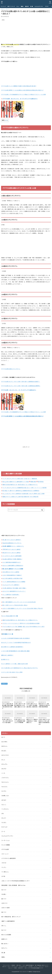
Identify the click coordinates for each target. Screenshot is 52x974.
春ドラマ (3, 912)
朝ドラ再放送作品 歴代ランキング (11, 916)
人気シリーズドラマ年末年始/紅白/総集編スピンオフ (15, 881)
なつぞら (3, 791)
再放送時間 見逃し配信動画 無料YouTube (13, 885)
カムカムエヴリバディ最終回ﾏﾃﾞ (11, 585)
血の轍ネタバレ (5, 659)
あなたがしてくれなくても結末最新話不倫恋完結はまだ (16, 642)
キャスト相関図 (5, 845)
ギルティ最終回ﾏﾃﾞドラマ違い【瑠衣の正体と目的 (14, 663)
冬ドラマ (3, 889)
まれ (2, 813)
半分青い (3, 894)
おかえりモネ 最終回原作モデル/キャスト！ (14, 591)
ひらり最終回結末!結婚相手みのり (11, 562)
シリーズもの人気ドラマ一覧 (10, 616)
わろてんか (4, 827)
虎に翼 (31, 6)
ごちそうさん (5, 777)
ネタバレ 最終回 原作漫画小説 (28, 965)
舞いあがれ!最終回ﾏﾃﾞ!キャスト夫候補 (12, 568)
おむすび (3, 768)
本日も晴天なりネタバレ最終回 (10, 572)
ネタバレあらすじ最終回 (11, 549)
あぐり (3, 737)
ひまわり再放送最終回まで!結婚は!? (12, 575)
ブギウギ (46, 6)
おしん (18, 6)
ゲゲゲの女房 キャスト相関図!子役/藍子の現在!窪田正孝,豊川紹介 (18, 86)
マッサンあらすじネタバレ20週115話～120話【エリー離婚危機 (20, 478)
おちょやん (4, 764)
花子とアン (4, 948)
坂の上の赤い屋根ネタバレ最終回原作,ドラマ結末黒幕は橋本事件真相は (23, 481)
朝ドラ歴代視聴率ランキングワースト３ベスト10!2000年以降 (19, 602)
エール (3, 831)
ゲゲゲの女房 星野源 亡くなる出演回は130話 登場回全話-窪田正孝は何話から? (22, 90)
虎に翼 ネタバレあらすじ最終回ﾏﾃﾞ (11, 539)
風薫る (22, 6)
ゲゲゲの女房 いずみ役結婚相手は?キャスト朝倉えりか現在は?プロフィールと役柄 (23, 94)
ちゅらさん (4, 786)
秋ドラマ (3, 930)
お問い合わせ (18, 965)
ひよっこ (3, 804)
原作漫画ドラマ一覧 (7, 634)
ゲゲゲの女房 (5, 849)
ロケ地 (3, 876)
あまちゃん (4, 746)
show (6, 120)
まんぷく (3, 818)
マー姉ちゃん (5, 872)
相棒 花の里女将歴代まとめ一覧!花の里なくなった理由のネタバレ (20, 484)
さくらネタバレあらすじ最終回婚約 (12, 556)
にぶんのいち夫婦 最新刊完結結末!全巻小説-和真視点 (15, 638)
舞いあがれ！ (5, 943)
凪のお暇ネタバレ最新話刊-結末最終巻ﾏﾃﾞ (12, 646)
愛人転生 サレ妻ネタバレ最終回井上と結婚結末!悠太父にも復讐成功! (20, 490)
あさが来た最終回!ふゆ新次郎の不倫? (12, 578)
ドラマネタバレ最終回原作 (8, 858)
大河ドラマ (5, 683)
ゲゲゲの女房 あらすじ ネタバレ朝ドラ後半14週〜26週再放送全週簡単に (20, 386)
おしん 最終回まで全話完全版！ (11, 594)
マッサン (3, 867)
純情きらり (4, 939)
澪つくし (3, 925)
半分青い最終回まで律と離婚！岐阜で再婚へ (14, 588)
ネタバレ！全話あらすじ (13, 546)
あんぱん (3, 750)
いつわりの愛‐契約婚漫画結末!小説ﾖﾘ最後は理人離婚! (15, 651)
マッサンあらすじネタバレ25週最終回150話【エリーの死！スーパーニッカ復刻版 (24, 487)
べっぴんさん (5, 809)
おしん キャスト (15, 966)
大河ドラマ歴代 (5, 907)
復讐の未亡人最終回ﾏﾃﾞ (7, 655)
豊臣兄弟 (27, 6)
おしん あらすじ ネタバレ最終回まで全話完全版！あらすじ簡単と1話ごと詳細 (23, 493)
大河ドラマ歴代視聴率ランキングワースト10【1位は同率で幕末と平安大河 (22, 608)
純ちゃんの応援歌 (6, 934)
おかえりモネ (5, 755)
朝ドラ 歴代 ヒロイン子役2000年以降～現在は (14, 605)
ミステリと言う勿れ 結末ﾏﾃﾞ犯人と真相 (11, 672)
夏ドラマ (3, 898)
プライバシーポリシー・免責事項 (9, 965)
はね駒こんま (5, 795)
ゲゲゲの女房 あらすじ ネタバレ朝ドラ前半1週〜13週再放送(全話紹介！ (20, 381)
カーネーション (5, 840)
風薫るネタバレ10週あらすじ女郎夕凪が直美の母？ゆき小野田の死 (20, 496)
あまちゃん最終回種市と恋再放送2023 (12, 565)
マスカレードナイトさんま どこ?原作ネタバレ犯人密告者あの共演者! (21, 623)
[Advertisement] (26, 33)
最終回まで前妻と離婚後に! (12, 559)
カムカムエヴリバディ (39, 6)
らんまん (3, 822)
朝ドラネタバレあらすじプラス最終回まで (25, 971)
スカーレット (5, 854)
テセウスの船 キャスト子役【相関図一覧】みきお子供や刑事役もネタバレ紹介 (23, 626)
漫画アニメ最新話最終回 (8, 921)
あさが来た (4, 741)
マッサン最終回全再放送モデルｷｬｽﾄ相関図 (13, 581)
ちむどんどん (5, 782)
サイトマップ (3, 6)
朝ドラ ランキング (11, 6)
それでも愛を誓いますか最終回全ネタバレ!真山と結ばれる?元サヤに (19, 668)
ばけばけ (3, 800)
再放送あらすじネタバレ (12, 543)
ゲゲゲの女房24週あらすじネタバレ (10, 369)
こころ (3, 773)
